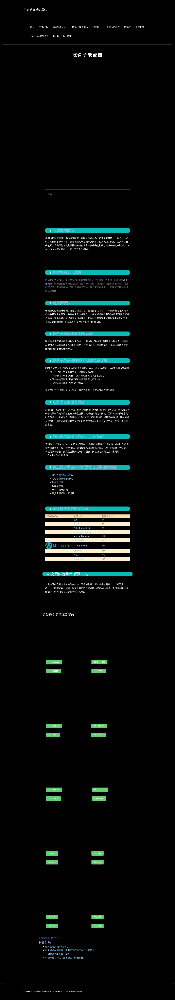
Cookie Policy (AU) (62, 36)
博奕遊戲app (60, 27)
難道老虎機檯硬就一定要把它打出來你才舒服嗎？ (69, 950)
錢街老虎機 (57, 482)
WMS (76, 524)
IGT (75, 520)
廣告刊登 (139, 27)
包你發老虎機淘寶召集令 (57, 954)
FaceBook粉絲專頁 (39, 36)
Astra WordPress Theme (72, 991)
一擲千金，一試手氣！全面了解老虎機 (64, 957)
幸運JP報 (43, 27)
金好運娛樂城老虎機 (62, 475)
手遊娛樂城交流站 (35, 9)
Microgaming (80, 545)
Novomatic (79, 540)
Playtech (78, 555)
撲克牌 (97, 27)
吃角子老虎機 (80, 27)
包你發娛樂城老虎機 (62, 478)
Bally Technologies (83, 528)
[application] (66, 27)
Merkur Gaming (81, 536)
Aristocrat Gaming (83, 532)
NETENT (78, 551)
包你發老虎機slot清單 (56, 946)
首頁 (32, 27)
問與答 (127, 27)
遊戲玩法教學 (113, 27)
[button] (126, 194)
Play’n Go (78, 559)
